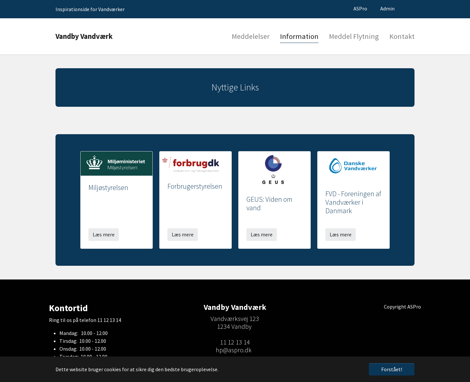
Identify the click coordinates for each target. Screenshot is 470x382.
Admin (387, 8)
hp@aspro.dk (234, 350)
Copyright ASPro (402, 306)
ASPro (360, 8)
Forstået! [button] (391, 369)
